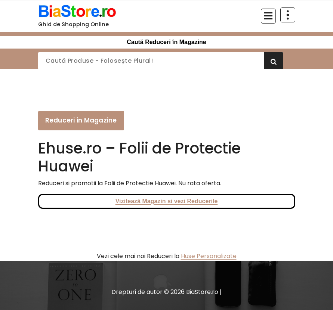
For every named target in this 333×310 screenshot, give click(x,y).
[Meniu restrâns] (268, 16)
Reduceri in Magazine (81, 120)
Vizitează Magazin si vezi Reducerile (166, 201)
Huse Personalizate (209, 256)
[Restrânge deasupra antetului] (287, 14)
